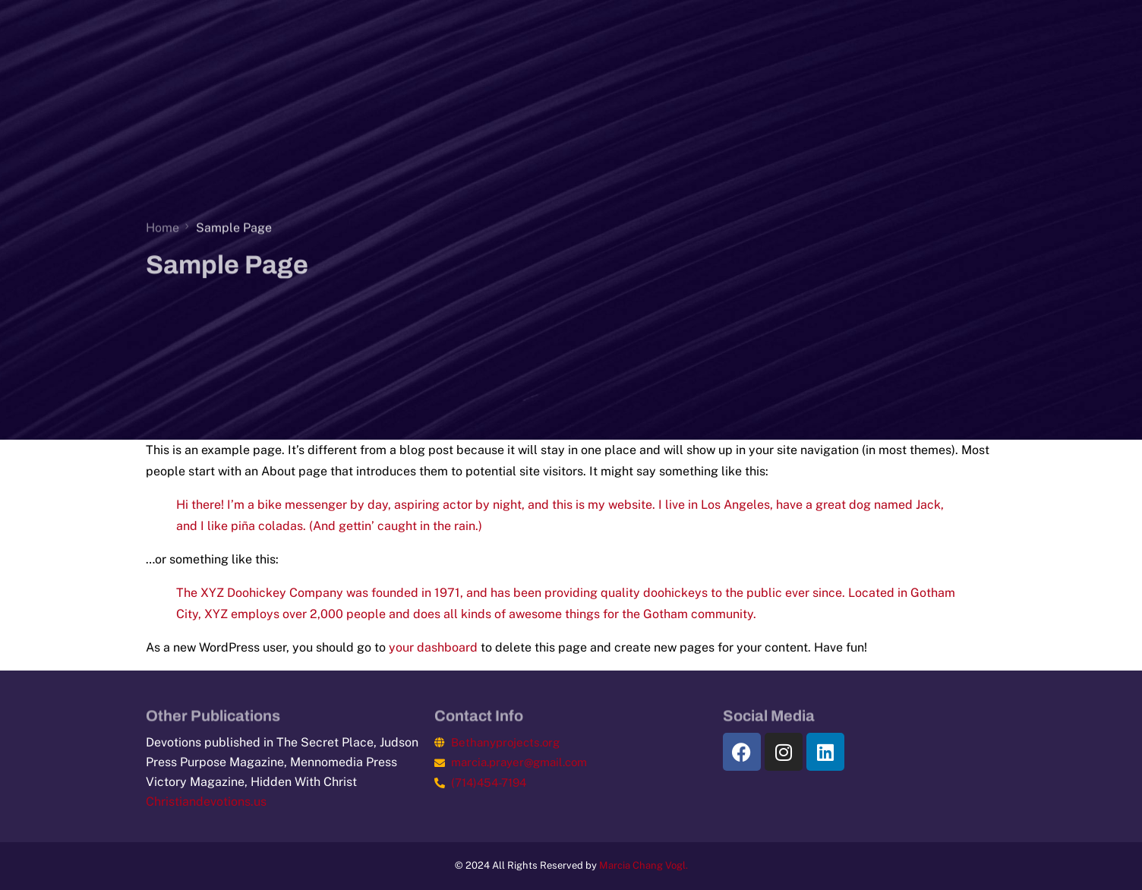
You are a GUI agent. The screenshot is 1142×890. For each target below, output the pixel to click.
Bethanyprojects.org (505, 742)
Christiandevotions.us (206, 801)
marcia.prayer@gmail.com (519, 762)
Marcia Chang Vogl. (643, 865)
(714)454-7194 (488, 782)
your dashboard (433, 647)
